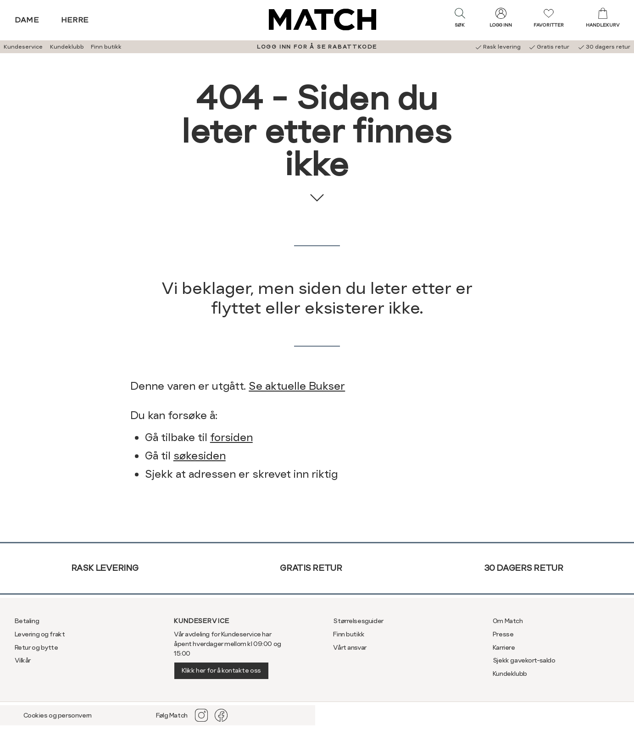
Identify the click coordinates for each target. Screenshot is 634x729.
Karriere (504, 647)
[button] (459, 19)
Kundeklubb (67, 46)
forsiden (231, 437)
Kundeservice (23, 46)
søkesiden (199, 456)
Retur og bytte (36, 647)
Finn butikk (106, 46)
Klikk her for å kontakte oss (221, 670)
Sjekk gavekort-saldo (524, 660)
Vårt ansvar (349, 647)
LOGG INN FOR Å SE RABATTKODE (317, 46)
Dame (27, 20)
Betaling (27, 621)
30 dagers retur (523, 568)
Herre (75, 20)
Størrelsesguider (358, 621)
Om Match (508, 621)
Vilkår (23, 660)
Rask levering (105, 568)
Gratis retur (311, 568)
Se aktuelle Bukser (297, 386)
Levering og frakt (40, 634)
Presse (503, 634)
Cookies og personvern (57, 715)
